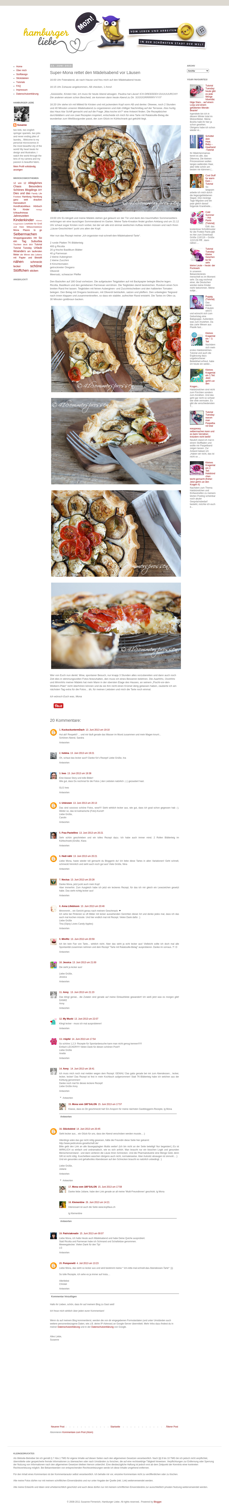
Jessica (67, 962)
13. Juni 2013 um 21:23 (82, 992)
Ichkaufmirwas (20, 212)
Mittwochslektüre (34, 227)
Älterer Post (172, 1426)
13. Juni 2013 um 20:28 (82, 879)
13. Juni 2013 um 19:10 (98, 729)
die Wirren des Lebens (31, 254)
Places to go (32, 230)
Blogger (157, 1501)
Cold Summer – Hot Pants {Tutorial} (210, 218)
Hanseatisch (19, 203)
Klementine (78, 1202)
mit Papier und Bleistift (27, 257)
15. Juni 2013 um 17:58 (110, 1186)
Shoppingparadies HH (25, 238)
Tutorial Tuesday (22, 248)
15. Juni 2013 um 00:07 (92, 1233)
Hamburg (26, 196)
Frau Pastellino (70, 832)
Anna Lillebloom (70, 906)
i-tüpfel (67, 1039)
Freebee (17, 197)
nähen (18, 262)
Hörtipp (39, 210)
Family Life (36, 193)
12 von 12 (19, 183)
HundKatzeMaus (21, 206)
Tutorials (20, 82)
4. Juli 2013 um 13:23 (88, 1263)
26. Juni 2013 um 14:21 (97, 1202)
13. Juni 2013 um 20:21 (91, 832)
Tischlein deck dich (23, 244)
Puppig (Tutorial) (210, 298)
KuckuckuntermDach (73, 729)
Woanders (19, 251)
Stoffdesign (22, 74)
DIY (40, 190)
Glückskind (69, 1129)
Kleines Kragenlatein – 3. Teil (210, 337)
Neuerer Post (58, 1426)
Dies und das (21, 193)
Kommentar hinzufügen (64, 1296)
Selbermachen (25, 234)
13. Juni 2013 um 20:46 (92, 906)
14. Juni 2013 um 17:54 (84, 1039)
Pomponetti (69, 1263)
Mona (16, 230)
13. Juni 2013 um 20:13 (85, 803)
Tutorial (38, 244)
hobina (65, 753)
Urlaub (38, 247)
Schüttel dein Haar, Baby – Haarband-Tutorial (211, 143)
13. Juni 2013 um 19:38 (79, 773)
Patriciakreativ (71, 1233)
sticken (34, 270)
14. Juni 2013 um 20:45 (88, 1129)
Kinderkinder (23, 220)
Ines (64, 773)
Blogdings (31, 189)
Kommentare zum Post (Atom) (77, 1432)
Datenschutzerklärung (69, 1327)
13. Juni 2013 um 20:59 (82, 939)
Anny (66, 992)
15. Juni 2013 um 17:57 (110, 1104)
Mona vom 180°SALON (84, 1104)
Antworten (64, 742)
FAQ (18, 86)
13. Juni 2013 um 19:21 (82, 753)
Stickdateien (22, 78)
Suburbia (36, 241)
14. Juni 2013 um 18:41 (82, 1068)
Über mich (21, 70)
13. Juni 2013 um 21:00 (84, 962)
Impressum (21, 90)
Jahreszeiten (21, 215)
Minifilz (65, 939)
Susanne (22, 125)
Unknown (67, 803)
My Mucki (68, 1018)
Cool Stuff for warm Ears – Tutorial (210, 179)
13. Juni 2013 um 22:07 (86, 1018)
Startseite (115, 1426)
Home (19, 66)
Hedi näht (67, 856)
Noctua (65, 879)
